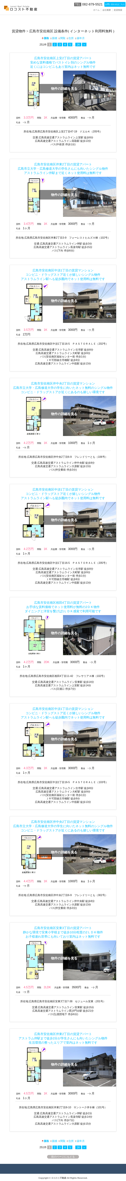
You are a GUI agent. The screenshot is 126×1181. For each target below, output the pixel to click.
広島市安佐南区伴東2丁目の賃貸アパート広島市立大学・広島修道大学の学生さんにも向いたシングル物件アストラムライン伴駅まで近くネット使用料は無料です (63, 169)
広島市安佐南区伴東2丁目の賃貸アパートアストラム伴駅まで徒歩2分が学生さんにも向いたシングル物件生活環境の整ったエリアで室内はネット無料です (63, 1038)
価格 (45, 38)
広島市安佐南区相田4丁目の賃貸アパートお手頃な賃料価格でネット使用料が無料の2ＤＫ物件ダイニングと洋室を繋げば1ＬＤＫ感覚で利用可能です (63, 607)
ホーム (96, 10)
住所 (70, 38)
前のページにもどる (63, 1156)
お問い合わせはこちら (110, 4)
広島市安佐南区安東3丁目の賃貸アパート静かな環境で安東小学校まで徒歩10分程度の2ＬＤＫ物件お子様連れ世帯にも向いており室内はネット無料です (63, 932)
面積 (53, 38)
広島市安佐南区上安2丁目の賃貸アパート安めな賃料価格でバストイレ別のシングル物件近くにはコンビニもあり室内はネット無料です (63, 62)
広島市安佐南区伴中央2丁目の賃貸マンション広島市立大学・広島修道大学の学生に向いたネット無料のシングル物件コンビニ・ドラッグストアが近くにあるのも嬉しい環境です (63, 388)
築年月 (79, 38)
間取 (61, 38)
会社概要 (106, 10)
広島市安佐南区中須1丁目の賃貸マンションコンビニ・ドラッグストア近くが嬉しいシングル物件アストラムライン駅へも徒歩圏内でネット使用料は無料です (63, 275)
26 (78, 44)
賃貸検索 (118, 10)
